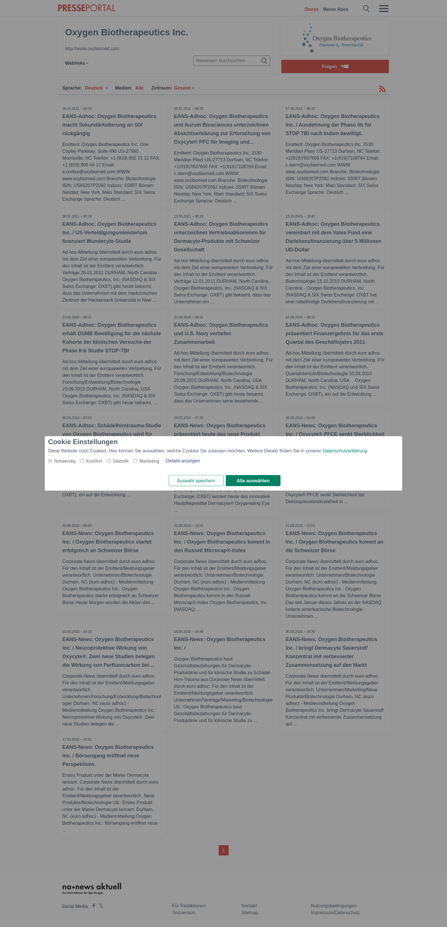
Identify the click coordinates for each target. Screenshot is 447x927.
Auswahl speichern (196, 480)
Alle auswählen (253, 480)
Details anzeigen (183, 460)
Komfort (94, 461)
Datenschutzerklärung (344, 450)
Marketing (149, 461)
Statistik (121, 461)
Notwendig (65, 461)
